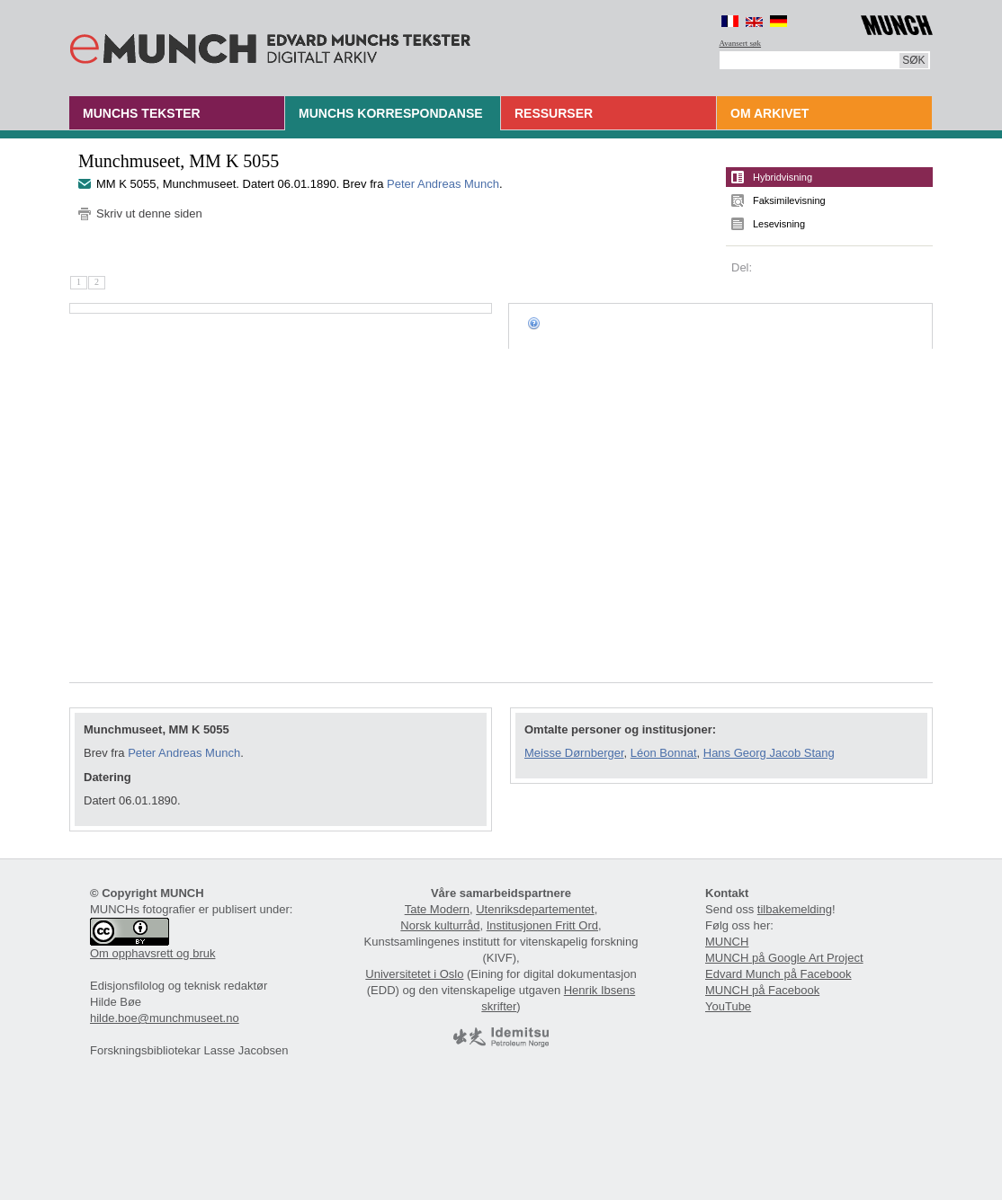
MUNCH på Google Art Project (784, 957)
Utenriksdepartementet (535, 909)
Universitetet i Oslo (414, 974)
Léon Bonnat (664, 753)
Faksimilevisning (789, 200)
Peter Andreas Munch (443, 184)
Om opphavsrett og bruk (152, 953)
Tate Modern (437, 909)
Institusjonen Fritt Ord (542, 925)
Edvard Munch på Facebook (778, 974)
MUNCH (726, 941)
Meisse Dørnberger (574, 753)
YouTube (728, 1006)
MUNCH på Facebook (762, 990)
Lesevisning (779, 223)
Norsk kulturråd (439, 925)
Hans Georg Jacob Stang (769, 753)
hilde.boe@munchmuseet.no (164, 1018)
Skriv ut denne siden (149, 213)
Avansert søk (741, 43)
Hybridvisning (782, 177)
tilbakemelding (794, 909)
